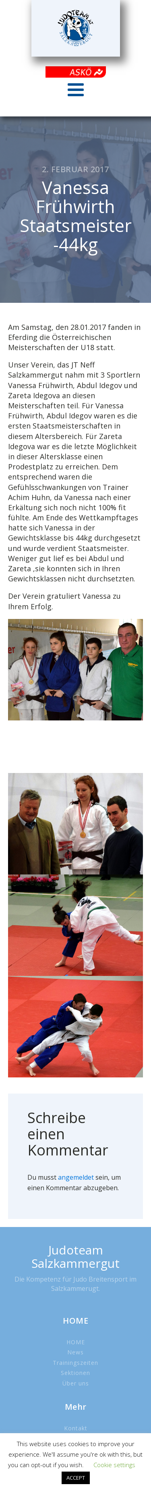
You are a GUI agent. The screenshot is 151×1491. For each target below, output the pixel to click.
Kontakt (75, 1428)
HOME (75, 1342)
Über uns (75, 1383)
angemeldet (76, 1177)
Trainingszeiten (75, 1363)
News (75, 1352)
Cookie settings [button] (114, 1465)
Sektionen (75, 1373)
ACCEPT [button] (75, 1477)
